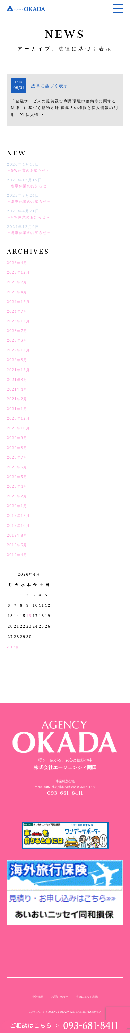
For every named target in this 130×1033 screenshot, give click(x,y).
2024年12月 (19, 301)
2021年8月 (18, 379)
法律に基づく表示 (53, 85)
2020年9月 (18, 437)
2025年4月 (18, 291)
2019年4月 (18, 554)
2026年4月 (18, 262)
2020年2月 (18, 496)
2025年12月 (19, 272)
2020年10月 (19, 427)
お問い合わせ (59, 996)
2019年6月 (18, 544)
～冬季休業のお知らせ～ (31, 185)
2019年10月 (19, 525)
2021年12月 (19, 369)
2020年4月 (18, 486)
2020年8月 (18, 447)
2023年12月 (19, 320)
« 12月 (14, 646)
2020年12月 (19, 418)
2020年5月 (18, 476)
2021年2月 (18, 398)
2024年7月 (18, 311)
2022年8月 (18, 359)
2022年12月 (19, 350)
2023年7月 (18, 330)
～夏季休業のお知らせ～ (31, 201)
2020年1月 (18, 505)
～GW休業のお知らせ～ (30, 170)
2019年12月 (19, 515)
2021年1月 (18, 408)
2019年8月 (18, 535)
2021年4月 (18, 389)
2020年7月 (18, 457)
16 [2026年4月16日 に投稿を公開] (29, 615)
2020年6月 (18, 466)
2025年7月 (18, 281)
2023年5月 (18, 340)
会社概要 (35, 996)
